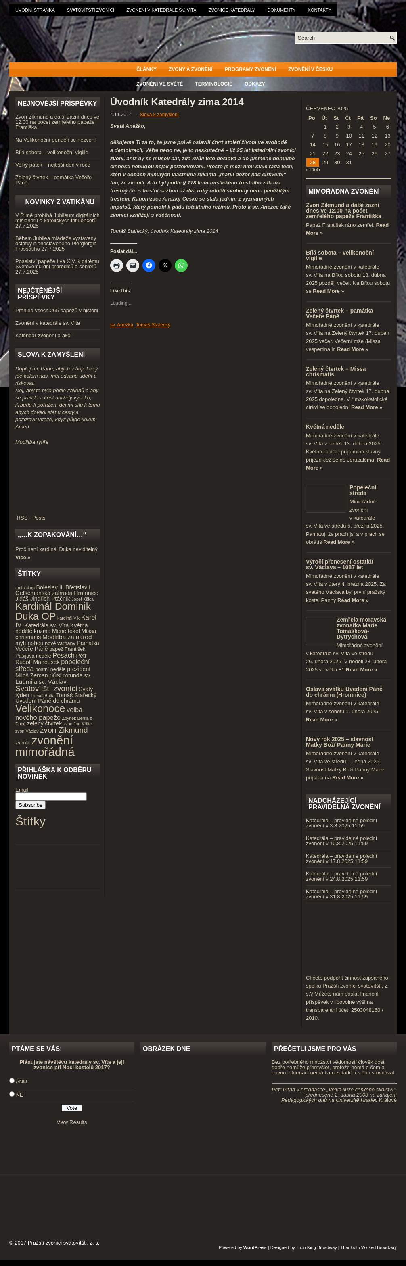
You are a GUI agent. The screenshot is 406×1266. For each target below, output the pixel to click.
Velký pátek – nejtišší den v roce (52, 165)
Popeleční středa (362, 490)
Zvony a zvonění (191, 69)
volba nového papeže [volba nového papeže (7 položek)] (48, 713)
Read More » (328, 291)
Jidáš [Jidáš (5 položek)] (22, 598)
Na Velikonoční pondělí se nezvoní (55, 140)
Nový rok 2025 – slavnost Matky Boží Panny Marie (339, 742)
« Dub (313, 170)
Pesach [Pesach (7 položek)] (63, 655)
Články (146, 69)
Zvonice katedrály (232, 10)
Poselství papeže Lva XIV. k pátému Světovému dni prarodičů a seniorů (57, 263)
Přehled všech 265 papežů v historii (56, 310)
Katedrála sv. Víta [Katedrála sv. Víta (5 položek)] (46, 625)
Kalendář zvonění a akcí (43, 335)
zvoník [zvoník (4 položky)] (22, 743)
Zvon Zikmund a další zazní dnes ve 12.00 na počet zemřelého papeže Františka (57, 122)
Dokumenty (281, 10)
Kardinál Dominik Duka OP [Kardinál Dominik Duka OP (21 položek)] (53, 611)
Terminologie (213, 84)
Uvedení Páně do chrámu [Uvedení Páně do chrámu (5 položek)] (47, 701)
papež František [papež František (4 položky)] (67, 649)
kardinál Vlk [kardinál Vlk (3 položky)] (68, 618)
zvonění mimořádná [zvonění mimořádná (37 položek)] (45, 745)
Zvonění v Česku (310, 69)
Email (22, 790)
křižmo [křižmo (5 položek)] (42, 631)
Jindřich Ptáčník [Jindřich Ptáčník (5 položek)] (50, 598)
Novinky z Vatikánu (59, 201)
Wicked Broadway (379, 1247)
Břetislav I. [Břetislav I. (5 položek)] (78, 587)
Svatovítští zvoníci (90, 10)
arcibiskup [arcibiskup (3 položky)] (25, 587)
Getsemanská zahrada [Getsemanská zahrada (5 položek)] (44, 593)
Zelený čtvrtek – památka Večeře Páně (53, 180)
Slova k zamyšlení (159, 114)
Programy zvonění (250, 69)
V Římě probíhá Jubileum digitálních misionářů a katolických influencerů (57, 218)
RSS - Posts (57, 515)
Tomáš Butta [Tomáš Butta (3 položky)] (42, 695)
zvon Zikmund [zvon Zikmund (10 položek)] (64, 730)
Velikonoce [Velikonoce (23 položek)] (40, 708)
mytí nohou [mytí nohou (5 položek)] (29, 643)
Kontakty (319, 10)
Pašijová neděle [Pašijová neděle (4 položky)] (33, 656)
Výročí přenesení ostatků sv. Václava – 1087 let (339, 564)
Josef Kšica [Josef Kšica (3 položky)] (83, 599)
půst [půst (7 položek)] (55, 675)
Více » (23, 557)
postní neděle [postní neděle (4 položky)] (50, 669)
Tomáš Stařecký (153, 325)
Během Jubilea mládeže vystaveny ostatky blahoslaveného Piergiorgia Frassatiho (56, 243)
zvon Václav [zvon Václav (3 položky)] (26, 731)
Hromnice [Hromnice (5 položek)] (86, 593)
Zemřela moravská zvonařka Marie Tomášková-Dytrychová (361, 628)
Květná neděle (325, 427)
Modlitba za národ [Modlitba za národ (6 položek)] (67, 636)
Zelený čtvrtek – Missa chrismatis (336, 372)
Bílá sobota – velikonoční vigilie (51, 152)
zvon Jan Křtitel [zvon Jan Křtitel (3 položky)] (78, 723)
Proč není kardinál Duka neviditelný (56, 549)
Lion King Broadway (317, 1247)
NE (19, 1095)
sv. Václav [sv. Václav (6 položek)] (53, 681)
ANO (21, 1081)
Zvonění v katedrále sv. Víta (161, 10)
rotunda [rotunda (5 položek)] (73, 675)
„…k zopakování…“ (52, 534)
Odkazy (255, 84)
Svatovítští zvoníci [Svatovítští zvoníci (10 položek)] (46, 688)
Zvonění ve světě (159, 84)
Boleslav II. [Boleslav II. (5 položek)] (50, 587)
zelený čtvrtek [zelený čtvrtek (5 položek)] (44, 723)
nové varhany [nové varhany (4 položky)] (60, 643)
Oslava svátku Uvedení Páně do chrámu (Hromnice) (344, 692)
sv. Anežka (121, 325)
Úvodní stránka (35, 10)
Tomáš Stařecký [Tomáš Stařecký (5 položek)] (76, 695)
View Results (72, 1122)
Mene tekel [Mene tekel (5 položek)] (66, 631)
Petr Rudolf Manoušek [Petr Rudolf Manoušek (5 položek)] (50, 659)
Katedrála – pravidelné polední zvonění (341, 823)
